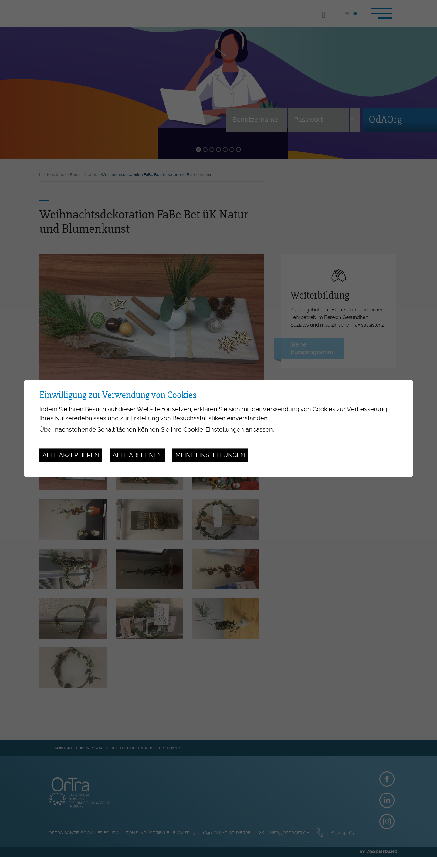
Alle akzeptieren (70, 455)
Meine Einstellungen (210, 455)
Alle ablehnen (137, 455)
